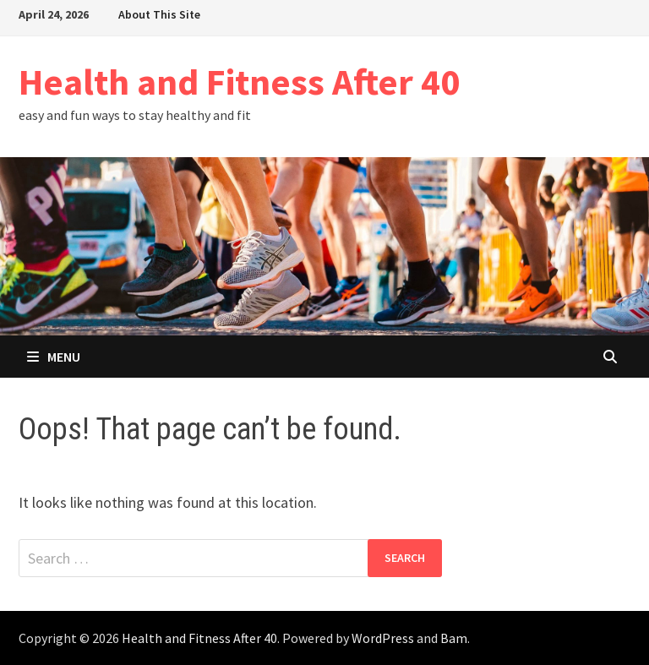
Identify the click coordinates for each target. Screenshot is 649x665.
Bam (453, 638)
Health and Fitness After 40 (239, 81)
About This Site (159, 14)
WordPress (383, 638)
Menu (53, 356)
